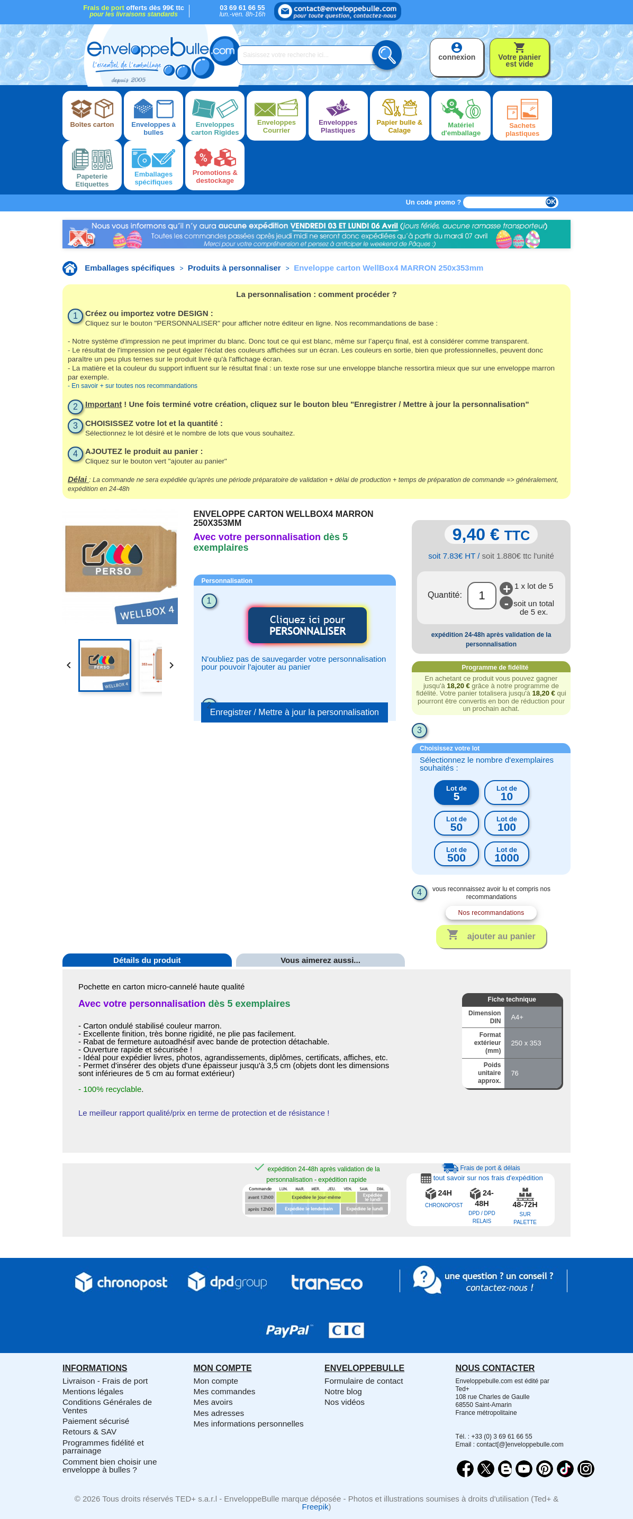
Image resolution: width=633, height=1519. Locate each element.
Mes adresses (219, 1413)
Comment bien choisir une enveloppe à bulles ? (109, 1465)
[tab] (147, 976)
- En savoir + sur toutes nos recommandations (132, 386)
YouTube (524, 1468)
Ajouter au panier (491, 935)
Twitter (485, 1468)
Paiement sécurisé (95, 1420)
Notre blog (343, 1391)
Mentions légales (92, 1391)
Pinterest (544, 1468)
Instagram (585, 1468)
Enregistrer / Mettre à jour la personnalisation (294, 712)
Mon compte (216, 1380)
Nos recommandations (491, 912)
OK (551, 202)
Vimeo (565, 1468)
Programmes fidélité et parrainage (103, 1446)
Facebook (465, 1468)
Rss (505, 1468)
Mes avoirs (213, 1401)
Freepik (315, 1506)
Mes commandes (225, 1391)
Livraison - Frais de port (105, 1380)
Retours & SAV (89, 1431)
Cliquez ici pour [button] (307, 625)
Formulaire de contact (363, 1380)
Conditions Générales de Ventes (107, 1405)
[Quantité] (481, 595)
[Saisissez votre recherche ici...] (311, 55)
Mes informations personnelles (249, 1423)
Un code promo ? (434, 202)
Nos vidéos (344, 1401)
